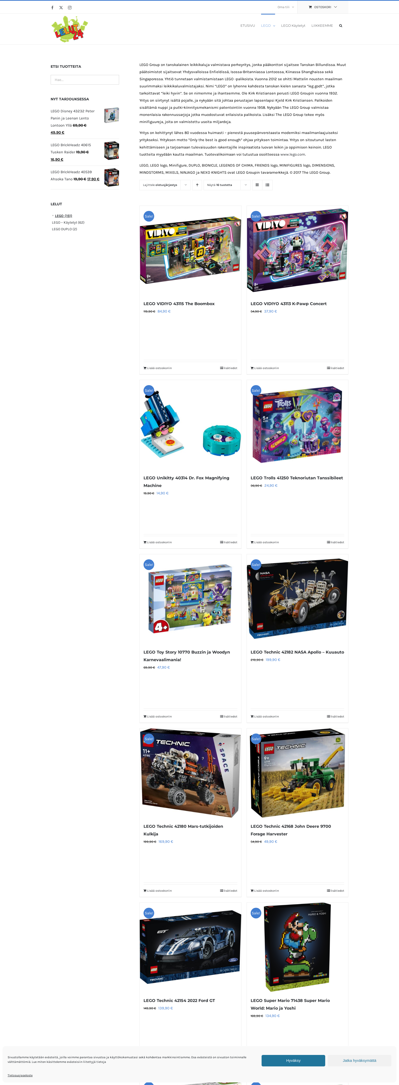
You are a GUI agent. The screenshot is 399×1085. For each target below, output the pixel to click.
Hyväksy (293, 1060)
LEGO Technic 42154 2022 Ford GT (179, 1000)
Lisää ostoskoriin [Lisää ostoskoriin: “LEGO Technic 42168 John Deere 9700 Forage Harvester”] (266, 890)
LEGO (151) (63, 216)
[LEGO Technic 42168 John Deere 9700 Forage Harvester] (297, 773)
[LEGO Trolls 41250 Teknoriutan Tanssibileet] (297, 424)
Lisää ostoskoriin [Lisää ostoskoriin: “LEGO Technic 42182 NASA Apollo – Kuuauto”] (266, 716)
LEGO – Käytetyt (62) (68, 222)
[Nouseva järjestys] (197, 185)
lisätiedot (230, 368)
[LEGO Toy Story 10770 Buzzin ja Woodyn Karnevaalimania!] (190, 598)
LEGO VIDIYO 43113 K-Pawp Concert (289, 303)
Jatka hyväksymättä (359, 1060)
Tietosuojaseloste (20, 1075)
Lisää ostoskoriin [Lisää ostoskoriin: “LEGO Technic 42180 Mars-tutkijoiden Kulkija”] (159, 890)
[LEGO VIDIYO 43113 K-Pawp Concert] (297, 250)
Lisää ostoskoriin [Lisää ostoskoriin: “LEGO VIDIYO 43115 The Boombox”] (159, 368)
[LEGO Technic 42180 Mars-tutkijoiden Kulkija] (190, 773)
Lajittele (160, 185)
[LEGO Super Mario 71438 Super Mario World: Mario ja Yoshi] (297, 947)
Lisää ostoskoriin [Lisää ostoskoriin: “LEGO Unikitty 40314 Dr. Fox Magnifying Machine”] (159, 542)
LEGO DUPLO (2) (64, 229)
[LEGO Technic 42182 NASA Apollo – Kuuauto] (297, 598)
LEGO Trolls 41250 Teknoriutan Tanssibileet (297, 478)
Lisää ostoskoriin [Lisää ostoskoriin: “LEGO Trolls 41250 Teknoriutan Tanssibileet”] (266, 542)
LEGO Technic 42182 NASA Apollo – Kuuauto (297, 652)
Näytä (219, 185)
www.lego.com (292, 154)
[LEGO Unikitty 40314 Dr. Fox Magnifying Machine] (190, 424)
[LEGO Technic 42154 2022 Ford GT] (190, 947)
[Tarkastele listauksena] (267, 185)
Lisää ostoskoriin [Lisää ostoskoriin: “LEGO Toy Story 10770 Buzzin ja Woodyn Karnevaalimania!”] (159, 716)
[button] (340, 25)
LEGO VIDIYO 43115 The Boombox (179, 303)
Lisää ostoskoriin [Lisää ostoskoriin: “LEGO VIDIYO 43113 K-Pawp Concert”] (266, 368)
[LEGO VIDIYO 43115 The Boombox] (190, 250)
